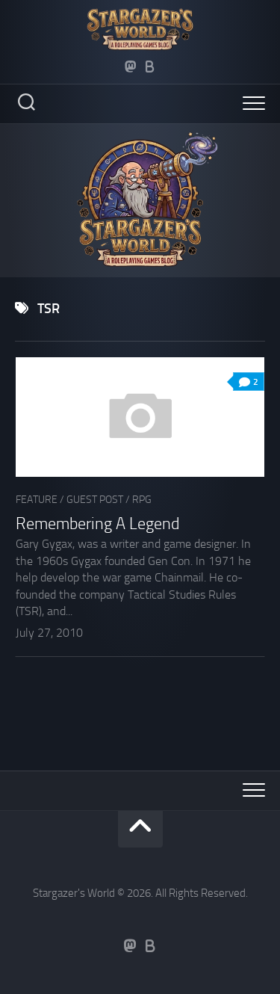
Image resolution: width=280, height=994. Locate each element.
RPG (142, 499)
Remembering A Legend (98, 524)
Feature (36, 499)
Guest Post (94, 499)
